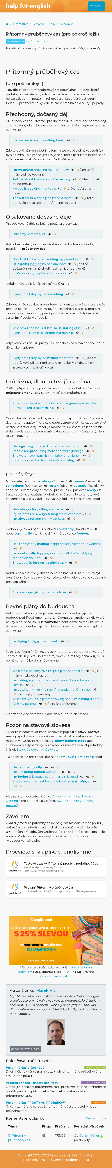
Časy (52, 24)
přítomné (67, 24)
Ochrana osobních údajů (71, 1160)
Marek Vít (45, 990)
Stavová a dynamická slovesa (37, 749)
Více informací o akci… (56, 976)
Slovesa (38, 24)
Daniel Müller (89, 1135)
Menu (96, 6)
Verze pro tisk (96, 1118)
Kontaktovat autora (25, 1049)
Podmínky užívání (36, 1160)
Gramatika (20, 24)
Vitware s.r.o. (59, 1155)
